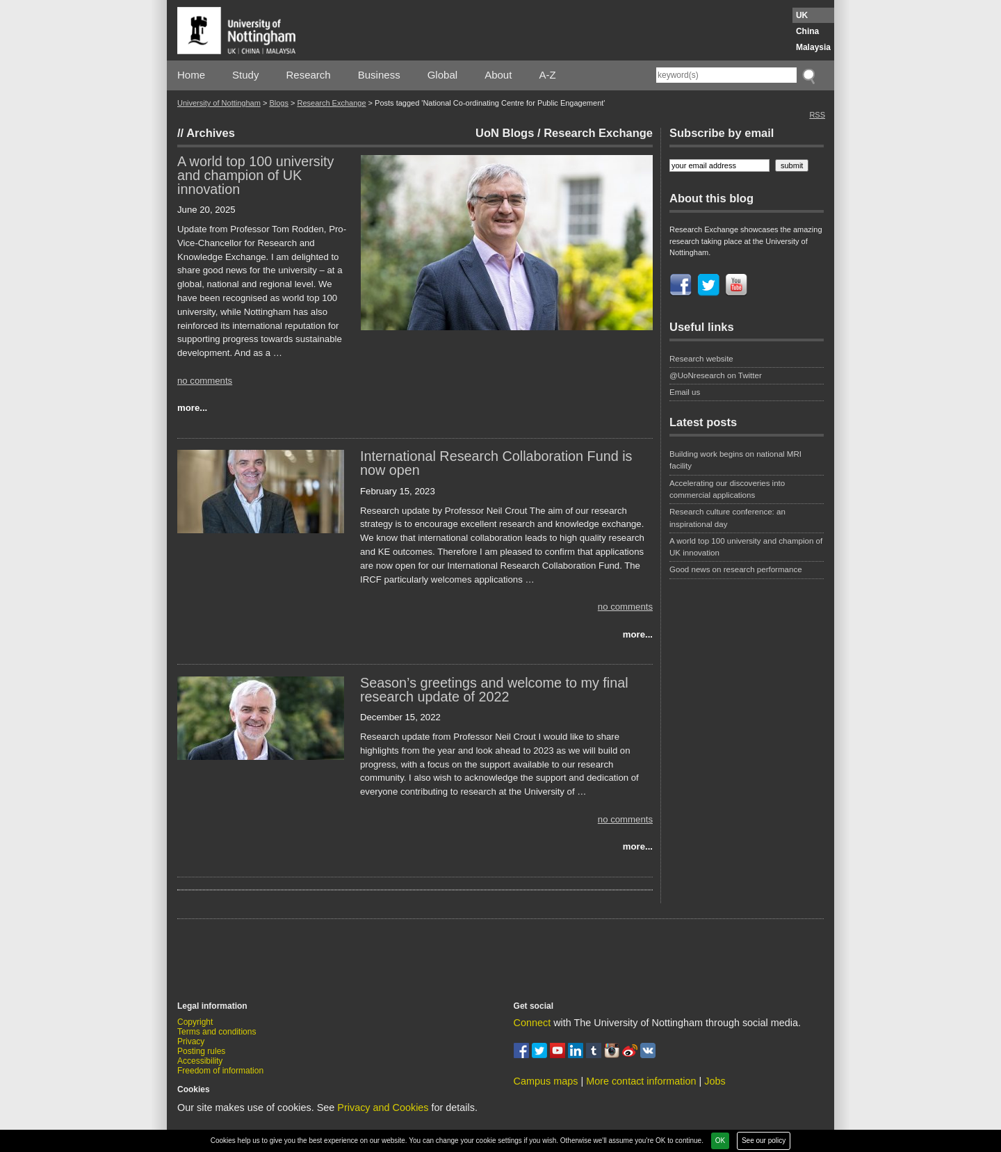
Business (379, 75)
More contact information (641, 1081)
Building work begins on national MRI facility (735, 460)
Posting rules (201, 1051)
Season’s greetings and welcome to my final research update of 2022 (494, 689)
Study (245, 75)
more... (192, 408)
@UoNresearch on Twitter (715, 375)
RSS (817, 115)
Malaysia (813, 47)
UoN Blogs (504, 133)
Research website (701, 359)
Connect (532, 1022)
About (498, 75)
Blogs (278, 103)
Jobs (714, 1081)
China (807, 31)
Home (191, 75)
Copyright (195, 1022)
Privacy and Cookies (382, 1107)
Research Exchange (331, 103)
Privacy (190, 1041)
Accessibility (199, 1061)
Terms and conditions (216, 1032)
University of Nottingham (219, 103)
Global (442, 75)
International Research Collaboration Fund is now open (496, 463)
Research (308, 75)
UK (802, 15)
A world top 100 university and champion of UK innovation (255, 175)
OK (720, 1140)
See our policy (764, 1140)
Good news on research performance (736, 569)
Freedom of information (220, 1071)
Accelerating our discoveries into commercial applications (727, 489)
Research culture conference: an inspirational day (727, 518)
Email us (684, 392)
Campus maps (546, 1081)
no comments (204, 380)
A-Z (547, 75)
